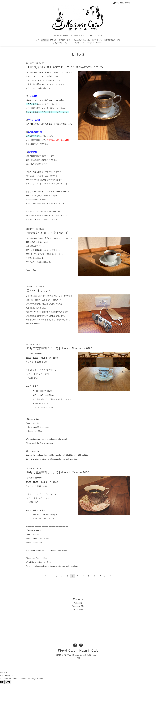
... (105, 576)
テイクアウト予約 (77, 43)
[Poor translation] (7, 682)
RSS (78, 658)
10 (99, 576)
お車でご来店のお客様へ (113, 40)
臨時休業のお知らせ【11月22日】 (48, 232)
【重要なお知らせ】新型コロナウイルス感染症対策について (65, 67)
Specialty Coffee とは (82, 40)
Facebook (99, 43)
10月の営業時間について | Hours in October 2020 (58, 472)
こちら (36, 378)
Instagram (90, 43)
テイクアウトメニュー (61, 43)
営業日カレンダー (65, 40)
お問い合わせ (97, 40)
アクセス (53, 40)
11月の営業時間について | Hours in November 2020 (59, 348)
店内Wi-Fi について (39, 290)
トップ (36, 40)
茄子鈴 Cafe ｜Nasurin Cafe (78, 650)
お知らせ (44, 40)
